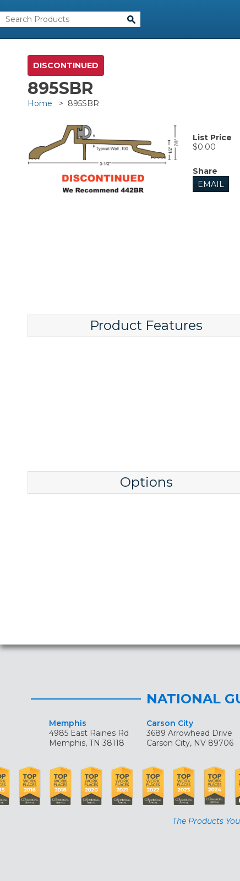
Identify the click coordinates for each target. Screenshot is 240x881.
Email (211, 184)
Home (40, 103)
